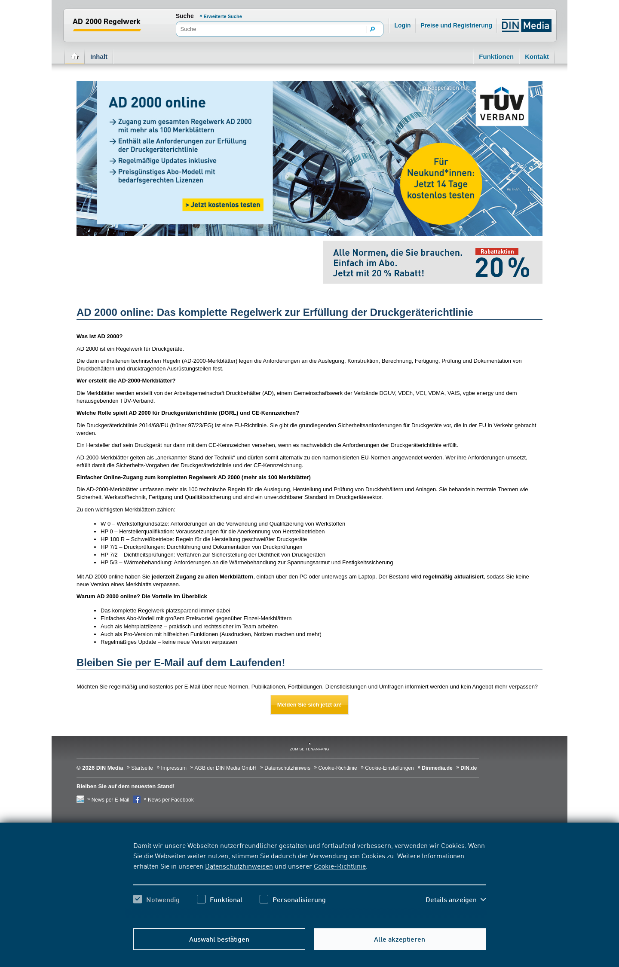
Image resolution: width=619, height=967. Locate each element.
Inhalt (98, 56)
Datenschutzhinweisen (239, 865)
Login (402, 25)
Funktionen (496, 56)
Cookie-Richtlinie (340, 865)
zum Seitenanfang (309, 749)
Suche (185, 15)
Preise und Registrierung (456, 25)
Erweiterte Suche (223, 16)
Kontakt (537, 56)
